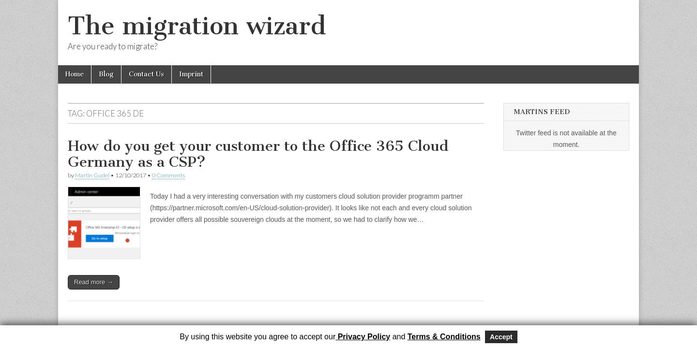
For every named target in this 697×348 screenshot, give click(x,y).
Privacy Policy (362, 337)
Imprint (191, 74)
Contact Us (146, 74)
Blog (106, 74)
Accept (501, 337)
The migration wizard (197, 26)
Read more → (93, 282)
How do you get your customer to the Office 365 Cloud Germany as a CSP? (258, 154)
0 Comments (168, 175)
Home (74, 74)
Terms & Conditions (444, 337)
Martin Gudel (92, 175)
